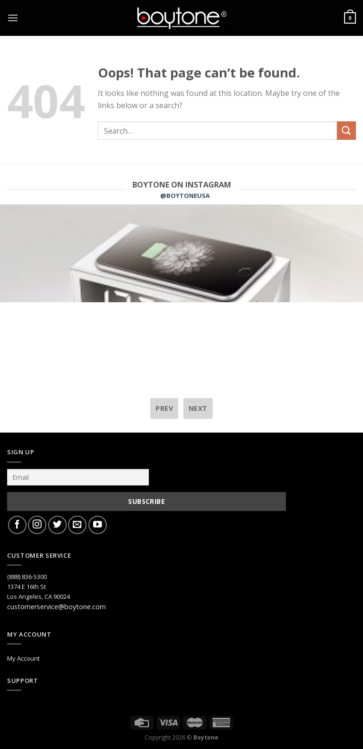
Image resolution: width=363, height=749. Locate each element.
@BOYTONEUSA (185, 195)
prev (164, 408)
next (198, 408)
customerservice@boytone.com (56, 606)
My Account (23, 658)
